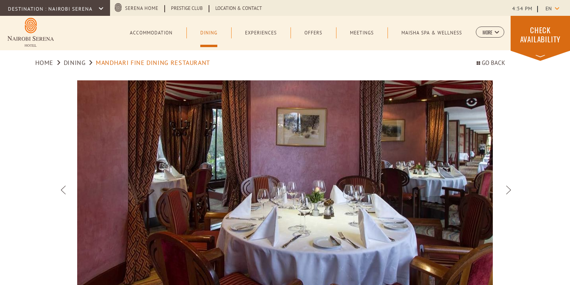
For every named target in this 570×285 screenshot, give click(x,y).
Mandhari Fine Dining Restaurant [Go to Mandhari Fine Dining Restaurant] (153, 63)
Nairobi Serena (71, 9)
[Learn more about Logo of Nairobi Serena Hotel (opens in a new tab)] (31, 32)
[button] (490, 32)
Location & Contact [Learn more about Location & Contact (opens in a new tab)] (238, 9)
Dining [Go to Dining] (75, 63)
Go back (491, 63)
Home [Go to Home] (44, 63)
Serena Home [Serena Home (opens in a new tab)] (141, 9)
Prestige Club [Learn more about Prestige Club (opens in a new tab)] (187, 9)
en (548, 9)
